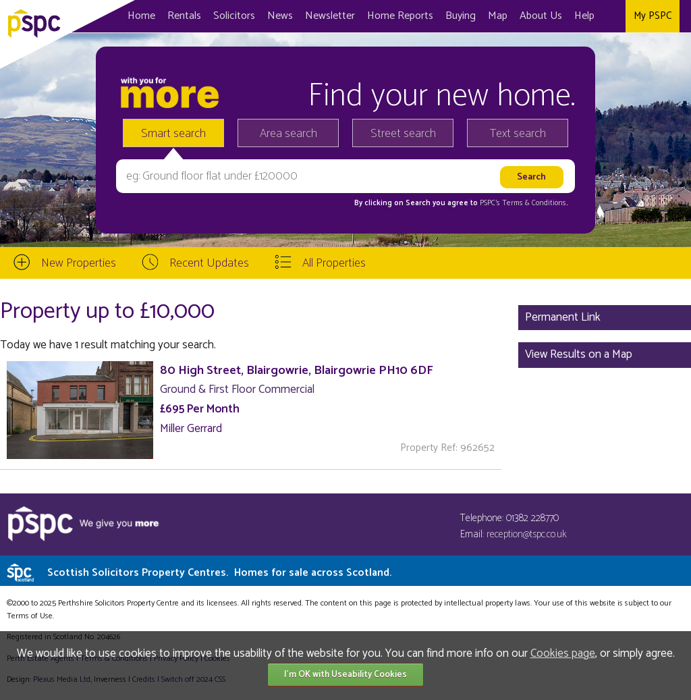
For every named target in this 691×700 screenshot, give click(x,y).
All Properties (334, 263)
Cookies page (562, 653)
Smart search (173, 134)
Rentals (184, 16)
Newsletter (330, 16)
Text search (518, 134)
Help (584, 16)
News (280, 16)
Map (497, 16)
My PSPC (652, 15)
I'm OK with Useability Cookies (345, 675)
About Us (541, 16)
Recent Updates (209, 263)
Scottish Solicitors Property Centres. (219, 573)
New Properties (78, 263)
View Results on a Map (578, 354)
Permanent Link (563, 317)
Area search (288, 134)
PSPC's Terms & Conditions (523, 203)
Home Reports (400, 16)
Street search (403, 134)
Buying (460, 16)
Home (141, 16)
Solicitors (234, 16)
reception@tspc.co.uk (527, 534)
